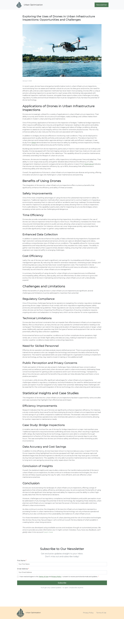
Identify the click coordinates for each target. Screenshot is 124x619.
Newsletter (101, 5)
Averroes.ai (89, 164)
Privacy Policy (88, 613)
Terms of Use (101, 613)
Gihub (33, 143)
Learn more (48, 532)
